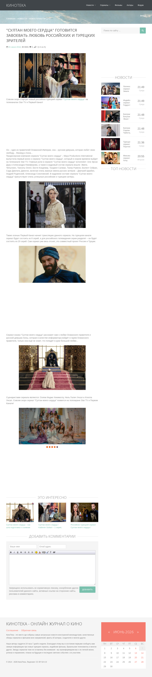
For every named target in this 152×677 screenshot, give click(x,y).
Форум (141, 5)
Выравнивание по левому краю (25, 552)
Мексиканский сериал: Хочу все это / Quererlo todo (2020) (126, 158)
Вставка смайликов (36, 552)
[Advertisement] (52, 124)
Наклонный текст (14, 552)
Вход (142, 15)
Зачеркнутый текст (21, 552)
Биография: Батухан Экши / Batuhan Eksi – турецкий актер (126, 116)
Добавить (87, 589)
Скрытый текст (44, 552)
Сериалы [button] (105, 5)
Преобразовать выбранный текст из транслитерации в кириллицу (50, 552)
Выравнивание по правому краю (32, 552)
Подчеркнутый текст (17, 552)
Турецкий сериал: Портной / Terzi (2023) (126, 144)
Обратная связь (29, 630)
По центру (28, 552)
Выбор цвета (39, 552)
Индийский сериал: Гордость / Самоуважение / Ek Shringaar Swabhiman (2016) (126, 102)
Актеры (130, 5)
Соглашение (12, 630)
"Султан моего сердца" (74, 99)
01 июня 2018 (15, 47)
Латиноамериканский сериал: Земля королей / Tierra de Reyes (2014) (126, 88)
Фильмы (118, 5)
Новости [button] (91, 5)
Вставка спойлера (54, 552)
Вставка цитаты (47, 552)
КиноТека (16, 5)
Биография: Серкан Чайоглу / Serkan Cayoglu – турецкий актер (126, 130)
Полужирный (11, 552)
